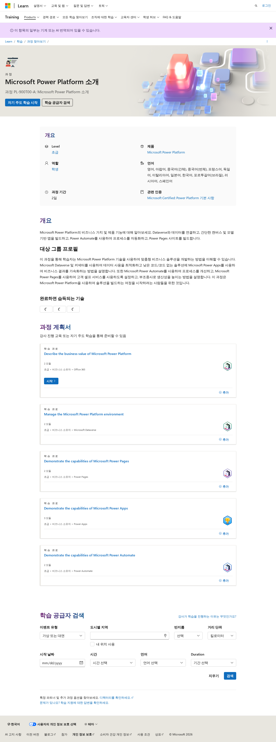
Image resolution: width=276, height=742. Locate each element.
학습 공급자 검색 (57, 102)
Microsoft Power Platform (166, 152)
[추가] (224, 392)
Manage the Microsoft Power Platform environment (84, 414)
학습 (20, 41)
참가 (64, 734)
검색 (230, 676)
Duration (197, 654)
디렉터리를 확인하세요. (115, 697)
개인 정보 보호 (82, 734)
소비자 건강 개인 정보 (114, 734)
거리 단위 (215, 627)
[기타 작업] (267, 41)
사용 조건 (143, 734)
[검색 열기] (256, 6)
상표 (158, 734)
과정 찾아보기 (37, 41)
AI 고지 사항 (13, 734)
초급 (55, 152)
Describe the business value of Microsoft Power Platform (87, 354)
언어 (144, 654)
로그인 (266, 5)
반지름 (179, 627)
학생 (55, 169)
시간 (93, 654)
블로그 (48, 734)
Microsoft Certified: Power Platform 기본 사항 (180, 198)
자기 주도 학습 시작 (22, 102)
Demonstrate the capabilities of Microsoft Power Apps (86, 508)
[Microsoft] (8, 5)
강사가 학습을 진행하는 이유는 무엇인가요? (207, 616)
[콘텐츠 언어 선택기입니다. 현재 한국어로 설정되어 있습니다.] (13, 724)
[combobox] (129, 635)
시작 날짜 (47, 654)
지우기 (214, 676)
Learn (9, 41)
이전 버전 (32, 734)
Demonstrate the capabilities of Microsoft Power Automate (89, 555)
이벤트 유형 (49, 627)
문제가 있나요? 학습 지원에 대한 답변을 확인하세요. (74, 703)
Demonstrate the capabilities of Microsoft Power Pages (86, 461)
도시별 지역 (99, 627)
